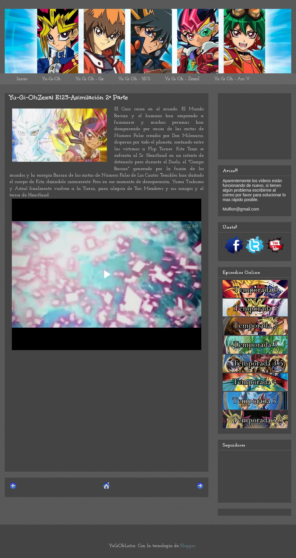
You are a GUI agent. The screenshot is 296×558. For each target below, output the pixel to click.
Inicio (22, 79)
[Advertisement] (106, 425)
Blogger (187, 546)
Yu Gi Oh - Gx (89, 79)
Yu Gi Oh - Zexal (182, 79)
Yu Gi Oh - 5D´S (134, 79)
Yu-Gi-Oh (51, 79)
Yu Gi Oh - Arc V (232, 79)
